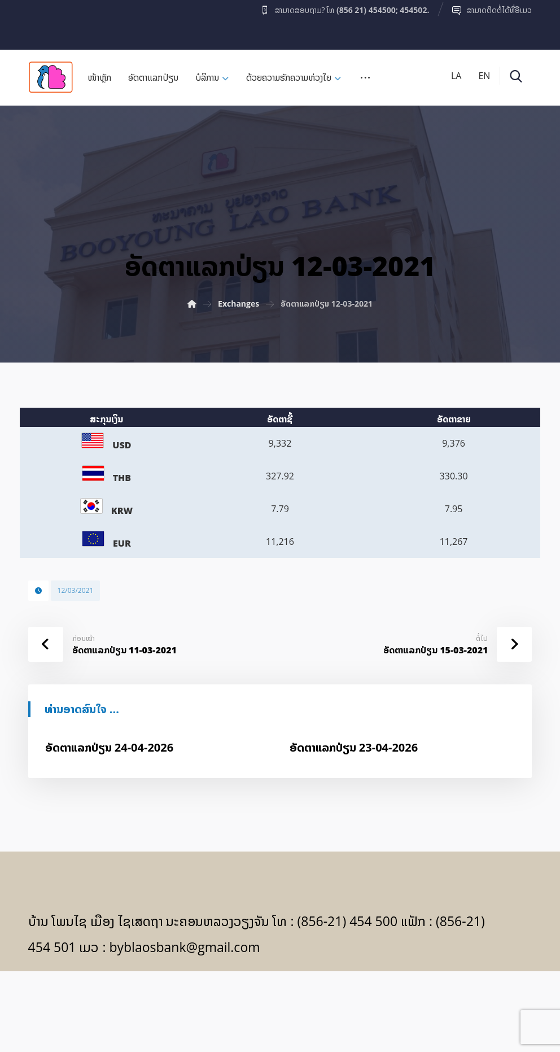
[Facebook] (50, 22)
